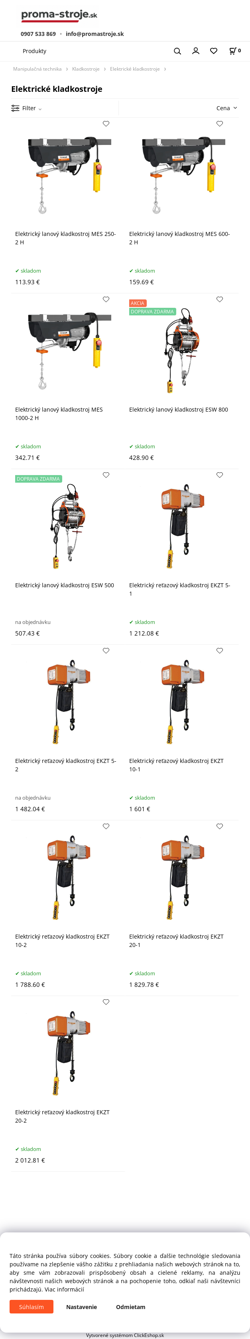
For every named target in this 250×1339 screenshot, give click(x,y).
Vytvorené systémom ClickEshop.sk (125, 1335)
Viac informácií (64, 1289)
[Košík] (235, 50)
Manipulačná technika (37, 68)
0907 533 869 (38, 34)
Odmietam (131, 1307)
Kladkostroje (86, 68)
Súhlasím (31, 1307)
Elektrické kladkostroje (135, 68)
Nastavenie (81, 1307)
